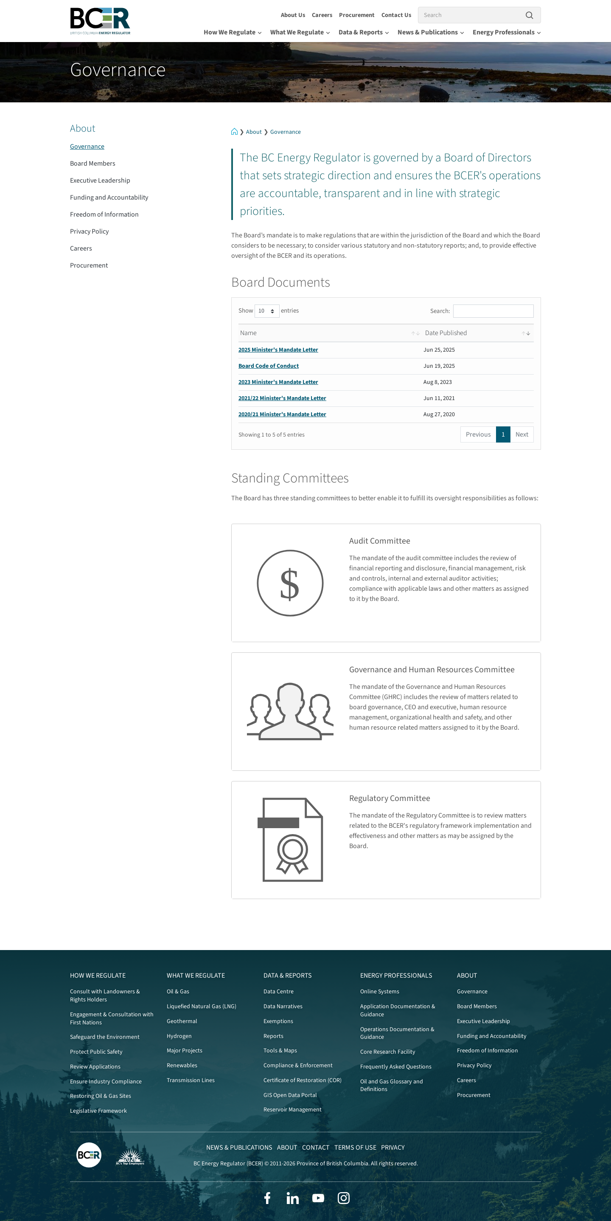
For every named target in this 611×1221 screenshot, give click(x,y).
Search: (482, 311)
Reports (273, 1036)
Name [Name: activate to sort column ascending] (248, 333)
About (254, 132)
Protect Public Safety (96, 1052)
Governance (285, 132)
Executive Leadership (100, 180)
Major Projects (184, 1050)
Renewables (182, 1065)
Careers (322, 15)
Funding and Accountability (109, 197)
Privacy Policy (89, 231)
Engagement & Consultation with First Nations (112, 1018)
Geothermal (182, 1021)
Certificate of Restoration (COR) (302, 1080)
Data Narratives (283, 1006)
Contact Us (396, 15)
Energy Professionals (507, 32)
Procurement (357, 15)
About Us (293, 15)
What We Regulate (300, 32)
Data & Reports (364, 32)
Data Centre (278, 991)
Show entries (268, 311)
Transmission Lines (191, 1080)
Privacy (393, 1147)
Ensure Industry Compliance (106, 1081)
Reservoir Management (292, 1109)
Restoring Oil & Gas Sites (100, 1096)
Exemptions (278, 1021)
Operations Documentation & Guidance (397, 1033)
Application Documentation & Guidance (397, 1010)
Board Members (92, 163)
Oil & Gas (178, 991)
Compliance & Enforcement (298, 1065)
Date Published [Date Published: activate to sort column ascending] (446, 333)
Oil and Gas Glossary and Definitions (391, 1085)
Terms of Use (355, 1147)
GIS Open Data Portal (290, 1095)
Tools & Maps (280, 1050)
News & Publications (431, 32)
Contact (316, 1147)
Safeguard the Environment (105, 1037)
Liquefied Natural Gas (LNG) (201, 1006)
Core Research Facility (387, 1052)
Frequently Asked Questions (396, 1067)
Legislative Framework (98, 1111)
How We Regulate (233, 32)
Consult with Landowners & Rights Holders (105, 995)
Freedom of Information (104, 214)
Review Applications (95, 1067)
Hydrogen (179, 1036)
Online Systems (379, 991)
